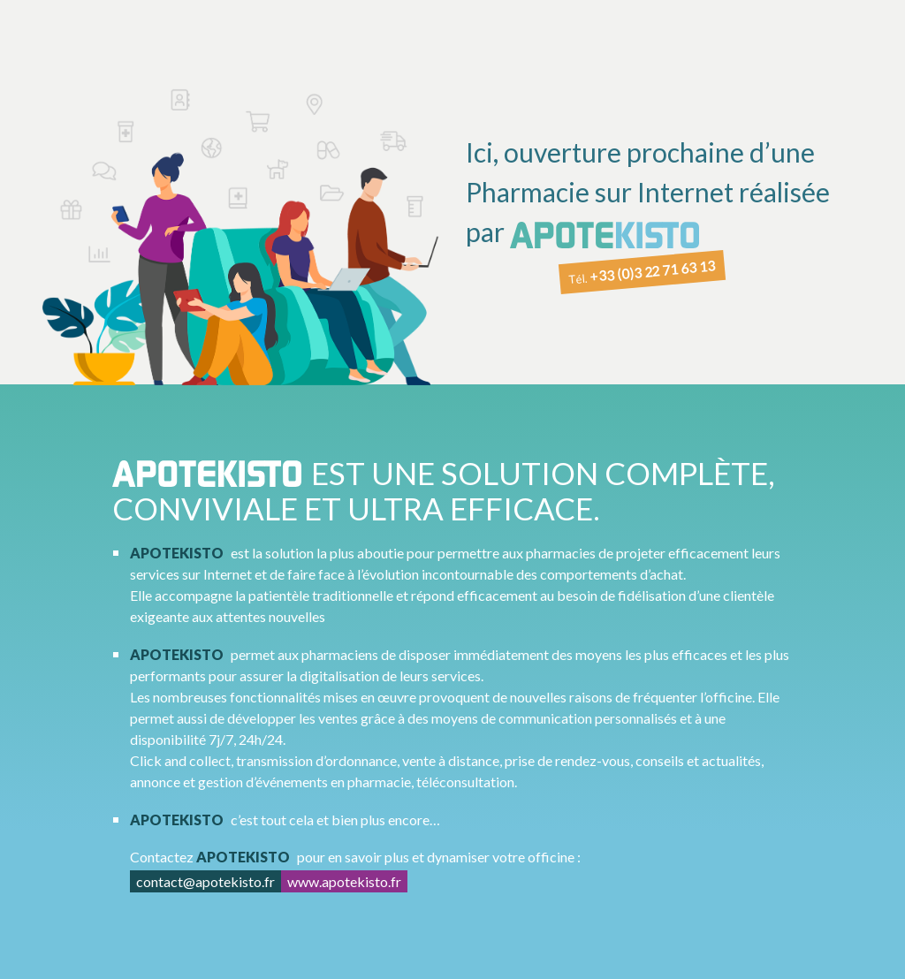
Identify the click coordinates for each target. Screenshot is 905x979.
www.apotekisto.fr (344, 881)
